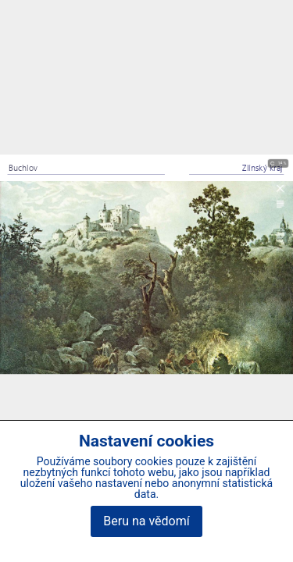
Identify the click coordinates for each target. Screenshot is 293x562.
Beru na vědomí (146, 521)
